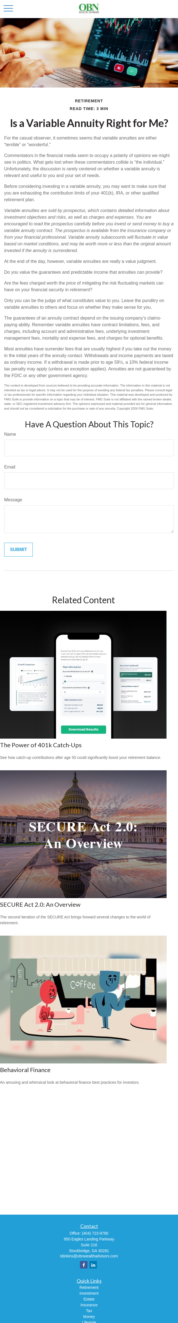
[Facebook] (83, 1265)
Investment (88, 1293)
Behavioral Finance (25, 1069)
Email (9, 467)
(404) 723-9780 (95, 1233)
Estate (89, 1299)
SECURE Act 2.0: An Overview (40, 904)
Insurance (89, 1305)
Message (13, 499)
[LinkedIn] (93, 1265)
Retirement (88, 1287)
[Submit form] (18, 550)
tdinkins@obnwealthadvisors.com (89, 1256)
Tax (89, 1311)
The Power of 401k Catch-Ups (41, 745)
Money (89, 1316)
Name (10, 434)
